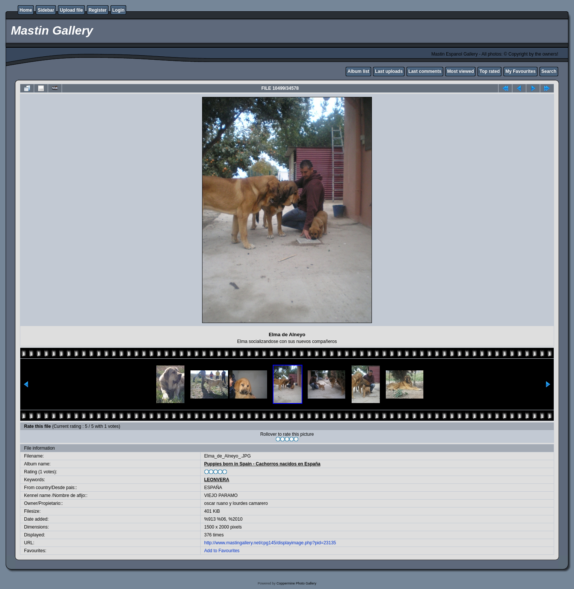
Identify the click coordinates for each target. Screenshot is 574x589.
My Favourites (520, 71)
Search (548, 71)
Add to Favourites (222, 550)
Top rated (489, 71)
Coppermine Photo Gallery (296, 583)
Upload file (71, 10)
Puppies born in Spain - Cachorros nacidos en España (262, 464)
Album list (358, 71)
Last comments (424, 71)
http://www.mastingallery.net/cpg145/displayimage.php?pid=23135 (270, 542)
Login (118, 10)
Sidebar (46, 10)
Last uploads (389, 71)
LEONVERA (217, 479)
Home (26, 10)
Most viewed (460, 71)
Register (98, 10)
